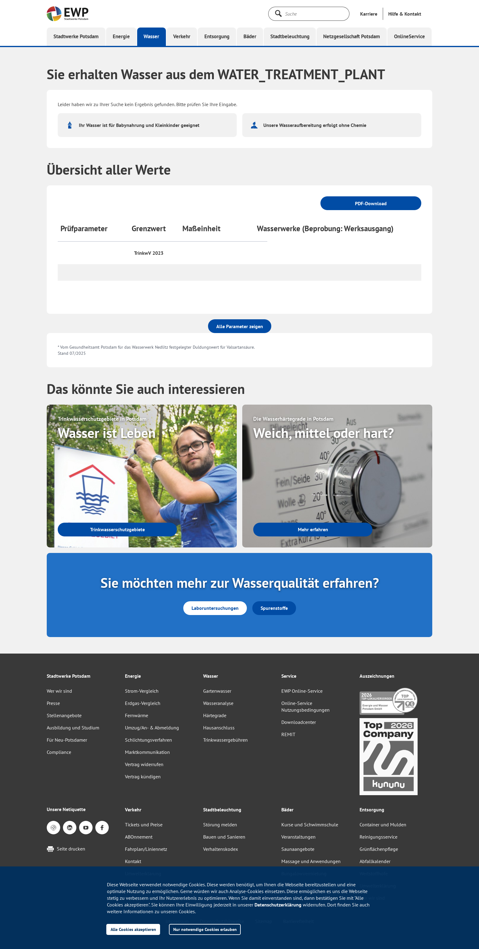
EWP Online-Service (302, 691)
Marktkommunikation (147, 752)
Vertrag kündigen (143, 776)
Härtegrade (214, 715)
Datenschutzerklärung (278, 905)
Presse (53, 703)
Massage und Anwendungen (311, 861)
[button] (404, 13)
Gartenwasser (217, 691)
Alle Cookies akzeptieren (133, 929)
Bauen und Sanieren (224, 837)
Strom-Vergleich (142, 691)
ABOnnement (138, 837)
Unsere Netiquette (66, 809)
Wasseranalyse (218, 703)
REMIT (288, 734)
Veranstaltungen (298, 837)
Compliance (59, 752)
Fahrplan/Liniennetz (146, 849)
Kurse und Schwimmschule (309, 824)
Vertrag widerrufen (144, 764)
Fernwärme (136, 715)
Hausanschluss (219, 728)
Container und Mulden (383, 824)
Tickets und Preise (144, 824)
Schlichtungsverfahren (148, 740)
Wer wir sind (59, 691)
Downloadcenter (298, 722)
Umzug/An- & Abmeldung (152, 728)
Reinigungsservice (378, 837)
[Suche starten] (278, 13)
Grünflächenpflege (379, 849)
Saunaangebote (297, 849)
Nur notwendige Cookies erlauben (205, 929)
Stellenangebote (64, 715)
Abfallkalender (375, 861)
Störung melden (220, 824)
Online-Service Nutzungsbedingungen (305, 706)
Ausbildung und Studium (73, 728)
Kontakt (133, 861)
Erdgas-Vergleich (142, 703)
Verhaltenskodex (220, 849)
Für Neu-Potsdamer (67, 740)
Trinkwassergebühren (225, 740)
